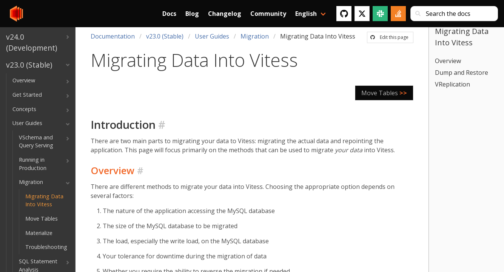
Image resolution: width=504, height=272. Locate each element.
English (306, 13)
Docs (169, 13)
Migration (254, 36)
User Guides (212, 36)
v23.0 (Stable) (164, 36)
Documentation (113, 36)
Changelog (224, 13)
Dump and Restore (461, 72)
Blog (192, 13)
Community (268, 13)
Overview (448, 61)
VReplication (452, 84)
